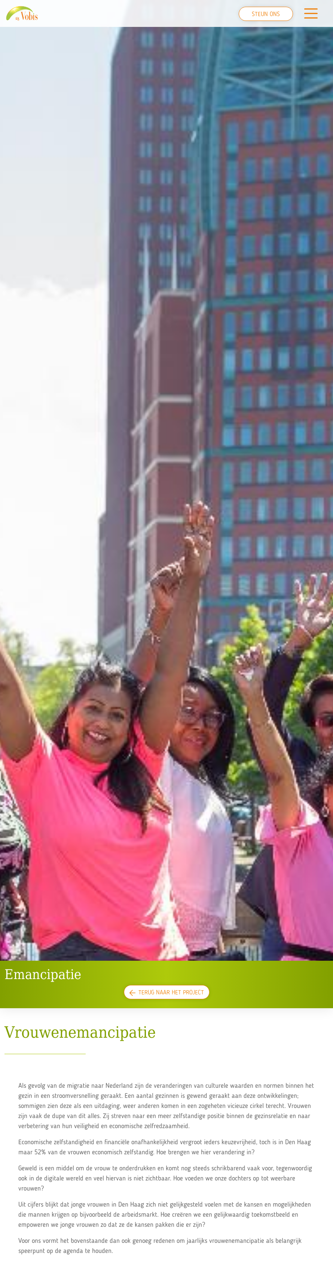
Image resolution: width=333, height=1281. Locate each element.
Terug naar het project (166, 993)
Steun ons (266, 15)
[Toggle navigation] (311, 13)
